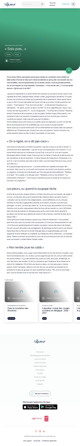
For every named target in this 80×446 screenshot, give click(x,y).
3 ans (17, 54)
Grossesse (40, 352)
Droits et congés (40, 377)
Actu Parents (40, 380)
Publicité (40, 384)
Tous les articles (52, 4)
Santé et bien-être (40, 366)
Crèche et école (40, 363)
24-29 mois (11, 318)
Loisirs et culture (40, 359)
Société (40, 373)
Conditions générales (49, 441)
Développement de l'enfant (40, 355)
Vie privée (36, 441)
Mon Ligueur (27, 441)
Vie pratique (40, 370)
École (9, 54)
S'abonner (66, 4)
